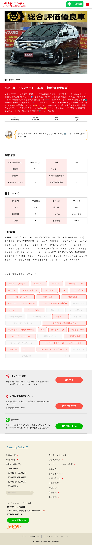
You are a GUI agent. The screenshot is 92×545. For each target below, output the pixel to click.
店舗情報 (54, 492)
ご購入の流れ (56, 459)
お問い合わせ (56, 478)
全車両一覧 (12, 455)
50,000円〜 (13, 486)
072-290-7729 (69, 406)
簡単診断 (54, 469)
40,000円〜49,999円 (17, 482)
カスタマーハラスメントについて (57, 536)
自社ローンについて (59, 455)
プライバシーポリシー (30, 536)
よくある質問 (56, 474)
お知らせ (54, 488)
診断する (69, 380)
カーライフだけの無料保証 (62, 464)
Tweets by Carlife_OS (17, 447)
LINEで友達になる (18, 520)
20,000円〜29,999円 (17, 473)
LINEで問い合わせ (69, 426)
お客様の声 (55, 483)
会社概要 (54, 497)
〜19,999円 (13, 468)
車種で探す (12, 459)
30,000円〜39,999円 (17, 477)
